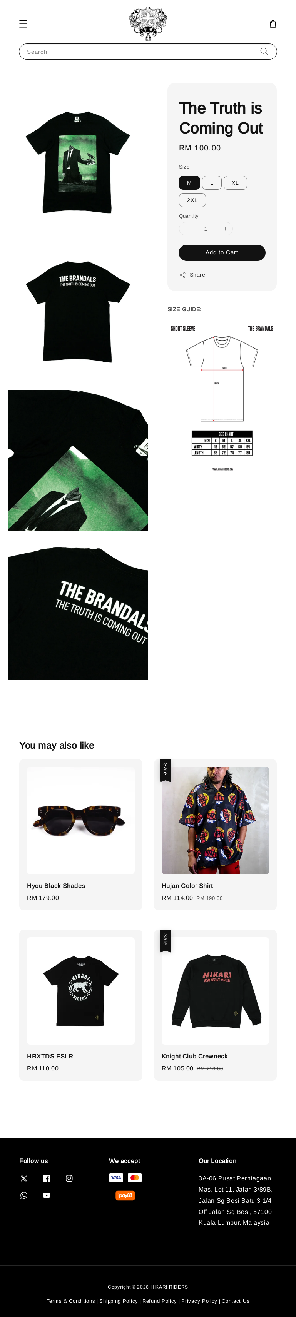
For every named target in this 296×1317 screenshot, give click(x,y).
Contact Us (235, 1301)
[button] (23, 23)
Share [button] (192, 275)
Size (184, 167)
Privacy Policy (199, 1301)
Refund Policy (159, 1301)
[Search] (264, 51)
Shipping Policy (118, 1301)
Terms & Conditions (71, 1301)
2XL (192, 200)
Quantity (189, 216)
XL (235, 183)
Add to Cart (222, 252)
